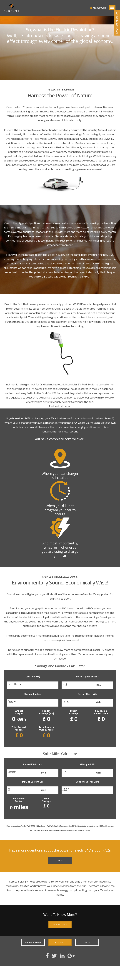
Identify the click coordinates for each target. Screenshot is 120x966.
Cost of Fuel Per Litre (87, 781)
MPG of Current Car (32, 781)
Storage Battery (33, 694)
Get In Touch (60, 924)
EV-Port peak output (87, 676)
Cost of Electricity (87, 694)
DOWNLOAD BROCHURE (117, 23)
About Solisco (33, 942)
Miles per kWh (87, 764)
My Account (99, 7)
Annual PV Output (32, 764)
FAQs (60, 860)
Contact (60, 942)
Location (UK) (32, 676)
